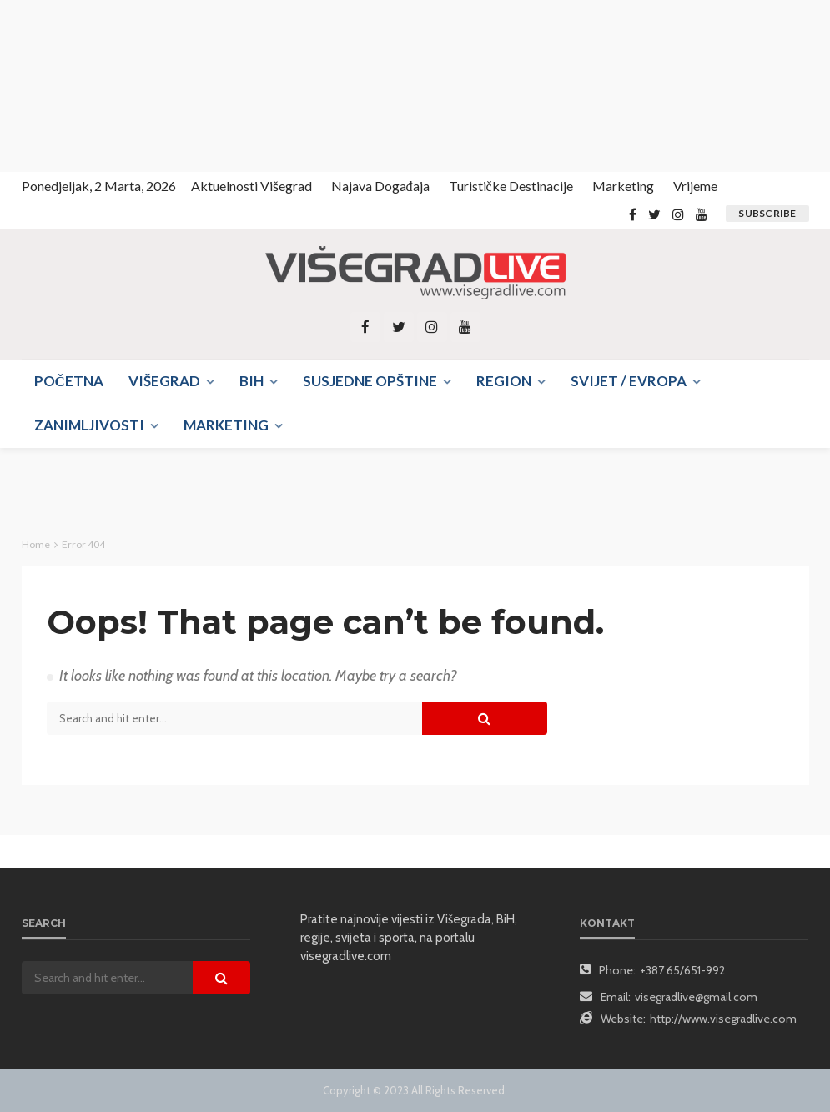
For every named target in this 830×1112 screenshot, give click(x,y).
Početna (68, 381)
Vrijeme (695, 186)
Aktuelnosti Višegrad (251, 186)
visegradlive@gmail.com (696, 996)
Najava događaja (380, 186)
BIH (251, 381)
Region (503, 381)
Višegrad (164, 381)
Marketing (623, 186)
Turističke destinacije (511, 186)
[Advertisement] (150, 83)
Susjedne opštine (370, 381)
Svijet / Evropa (629, 381)
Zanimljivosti (89, 425)
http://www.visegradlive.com (723, 1018)
